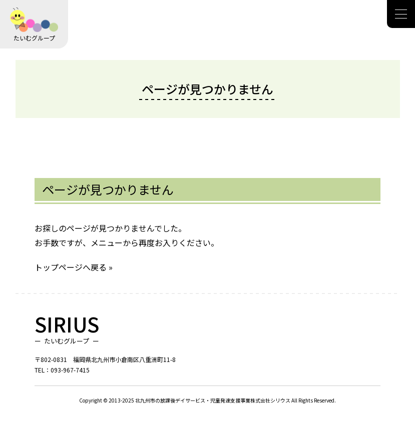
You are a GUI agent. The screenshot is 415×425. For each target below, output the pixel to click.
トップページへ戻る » (74, 267)
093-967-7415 (70, 370)
